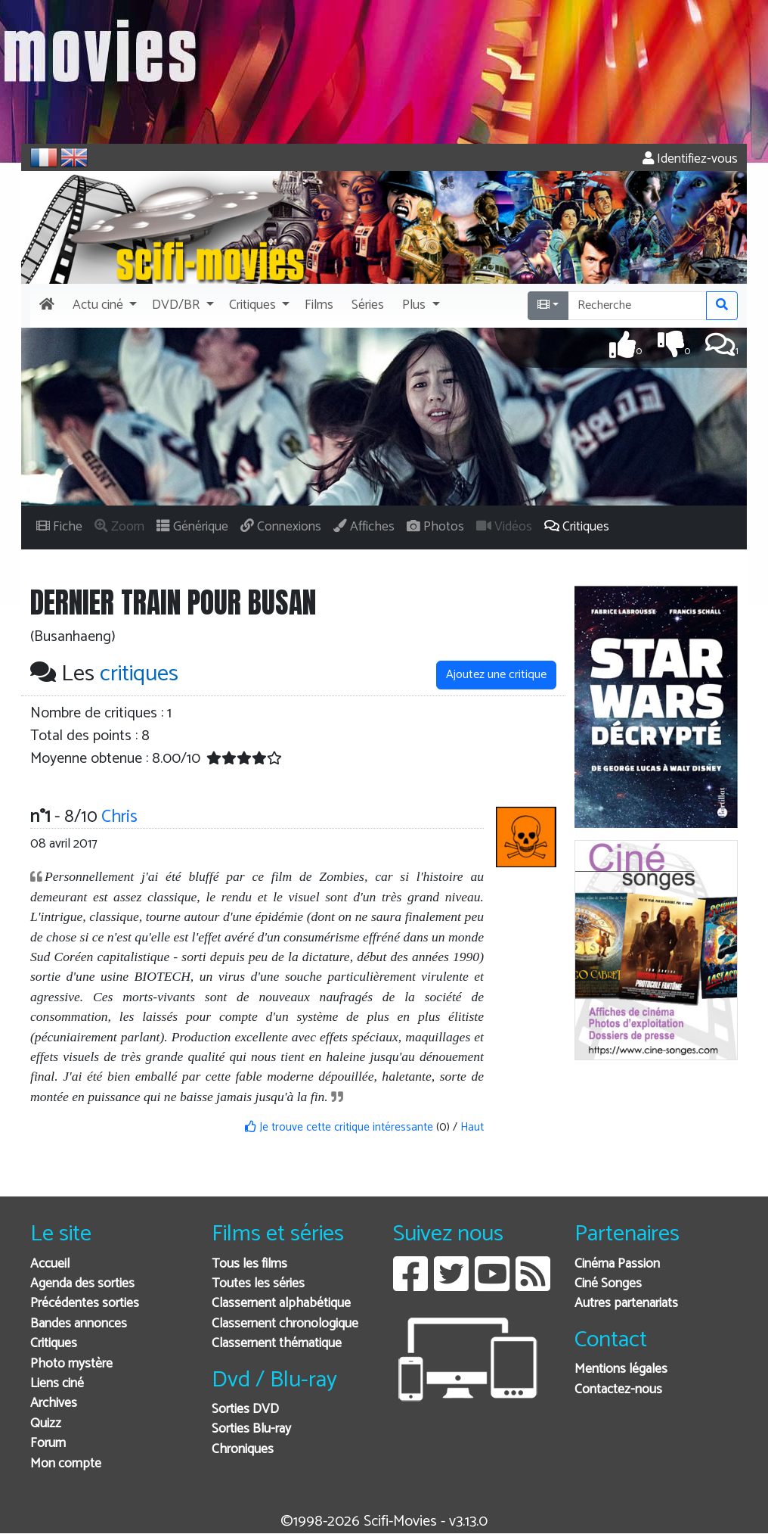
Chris (119, 817)
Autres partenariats (626, 1304)
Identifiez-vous (690, 159)
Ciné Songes (608, 1284)
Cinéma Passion (617, 1264)
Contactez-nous (618, 1390)
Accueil (50, 1264)
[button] (103, 306)
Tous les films (249, 1264)
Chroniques (243, 1450)
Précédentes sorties (84, 1304)
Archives (53, 1403)
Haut (472, 1127)
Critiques (53, 1344)
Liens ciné (57, 1384)
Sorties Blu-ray (251, 1429)
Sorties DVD (245, 1409)
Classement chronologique (285, 1324)
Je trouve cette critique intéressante (339, 1127)
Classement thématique (277, 1344)
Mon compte (65, 1464)
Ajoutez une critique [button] (496, 674)
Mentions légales (620, 1369)
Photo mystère (71, 1364)
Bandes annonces (78, 1324)
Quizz (45, 1424)
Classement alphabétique (281, 1304)
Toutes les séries (258, 1284)
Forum (48, 1444)
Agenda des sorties (82, 1284)
